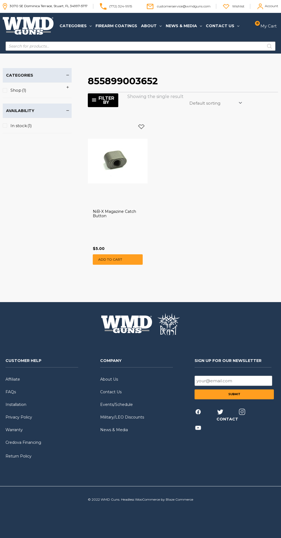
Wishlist (238, 6)
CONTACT (227, 419)
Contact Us (111, 391)
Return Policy (18, 456)
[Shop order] (215, 103)
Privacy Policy (18, 417)
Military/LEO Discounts (122, 417)
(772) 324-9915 (120, 6)
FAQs (10, 391)
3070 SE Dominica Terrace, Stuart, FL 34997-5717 (45, 6)
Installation (15, 404)
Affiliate (12, 379)
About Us (109, 379)
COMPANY (111, 360)
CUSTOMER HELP (23, 360)
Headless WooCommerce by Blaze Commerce (157, 499)
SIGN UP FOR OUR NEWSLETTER (228, 360)
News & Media (114, 429)
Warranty (14, 429)
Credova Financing (23, 442)
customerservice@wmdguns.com (183, 6)
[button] (76, 26)
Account (271, 6)
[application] (89, 26)
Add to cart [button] (110, 259)
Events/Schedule (116, 404)
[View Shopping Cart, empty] (267, 26)
